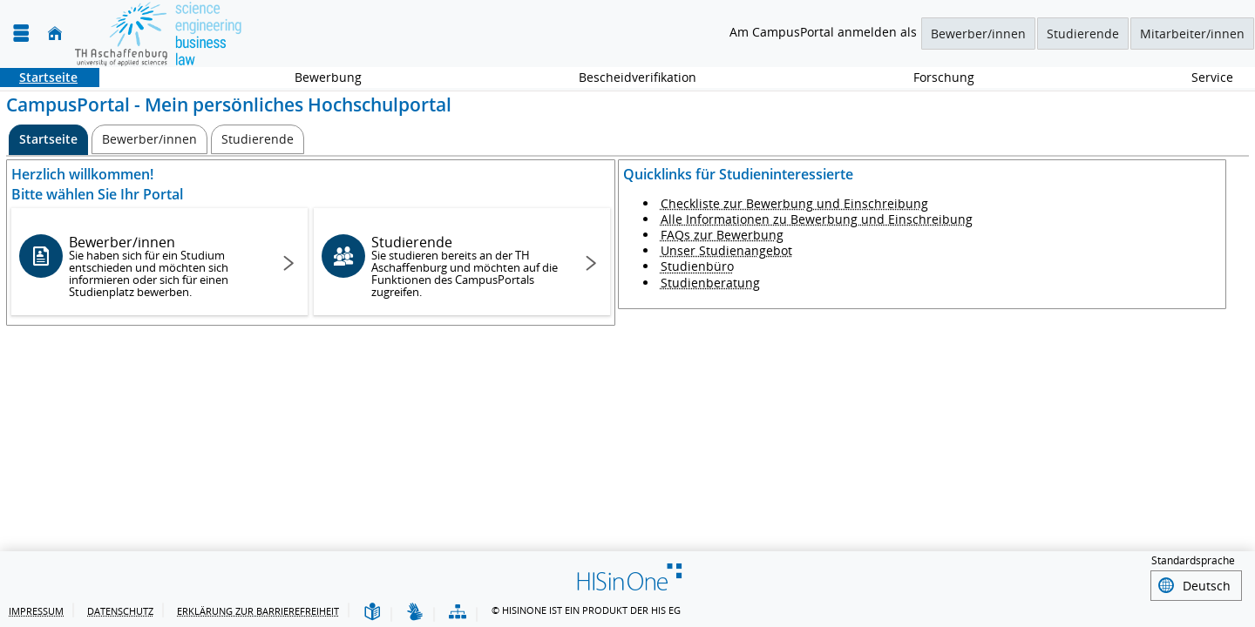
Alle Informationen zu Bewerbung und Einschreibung (817, 219)
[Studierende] (257, 139)
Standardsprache (1193, 563)
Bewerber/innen (978, 33)
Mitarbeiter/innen (1192, 33)
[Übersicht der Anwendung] (457, 613)
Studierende (1083, 33)
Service (1202, 77)
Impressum (36, 610)
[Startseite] (55, 33)
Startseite (39, 77)
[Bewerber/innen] (149, 139)
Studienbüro (697, 266)
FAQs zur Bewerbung (722, 234)
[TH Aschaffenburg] (158, 33)
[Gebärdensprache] (415, 613)
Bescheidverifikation (637, 77)
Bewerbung (318, 77)
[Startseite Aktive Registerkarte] (48, 140)
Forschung (934, 77)
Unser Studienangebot (726, 250)
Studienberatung (710, 282)
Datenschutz (120, 610)
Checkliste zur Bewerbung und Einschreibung (794, 203)
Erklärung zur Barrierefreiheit (258, 610)
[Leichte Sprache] (372, 613)
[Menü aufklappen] (21, 33)
